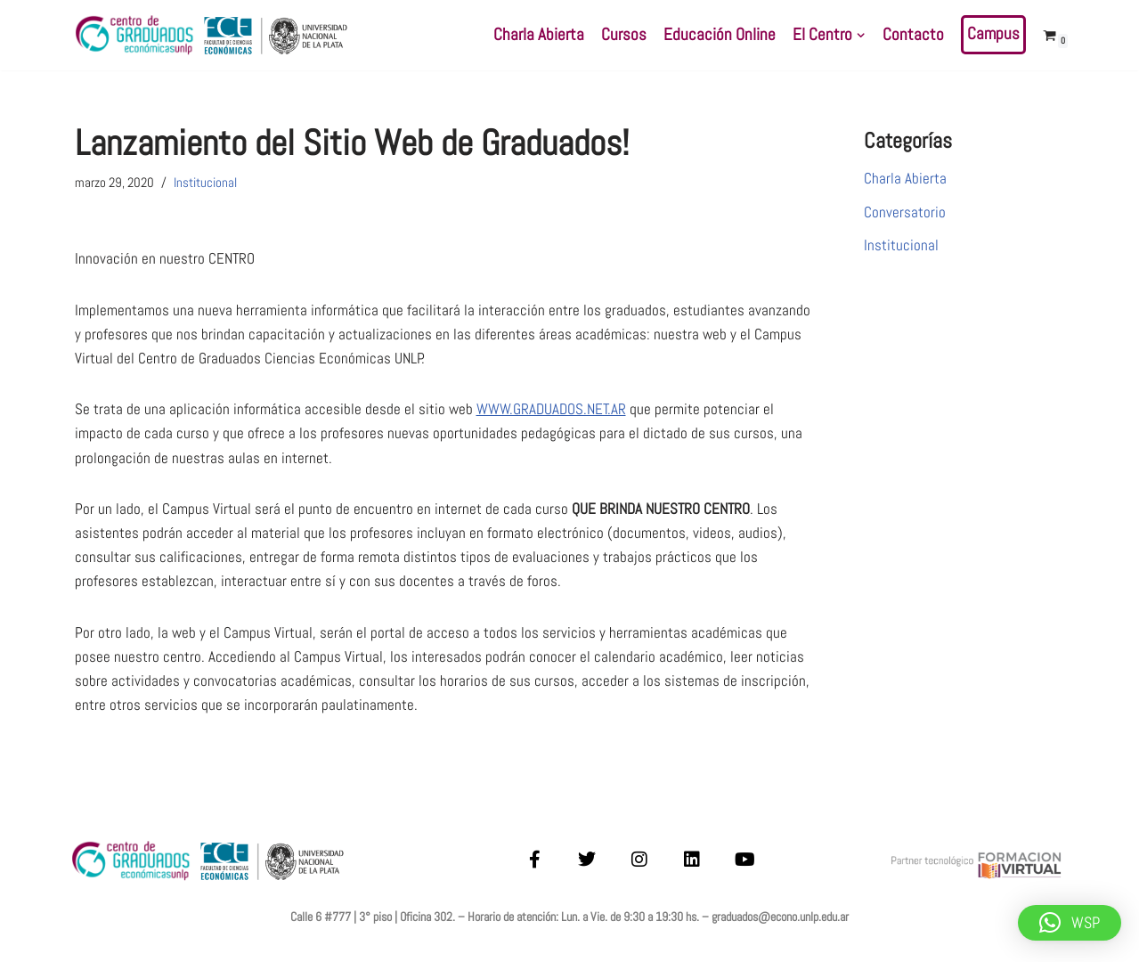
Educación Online (719, 34)
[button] (861, 35)
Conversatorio (905, 212)
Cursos (624, 34)
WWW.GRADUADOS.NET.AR (551, 409)
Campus (993, 34)
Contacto (913, 34)
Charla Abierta (538, 34)
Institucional (205, 183)
